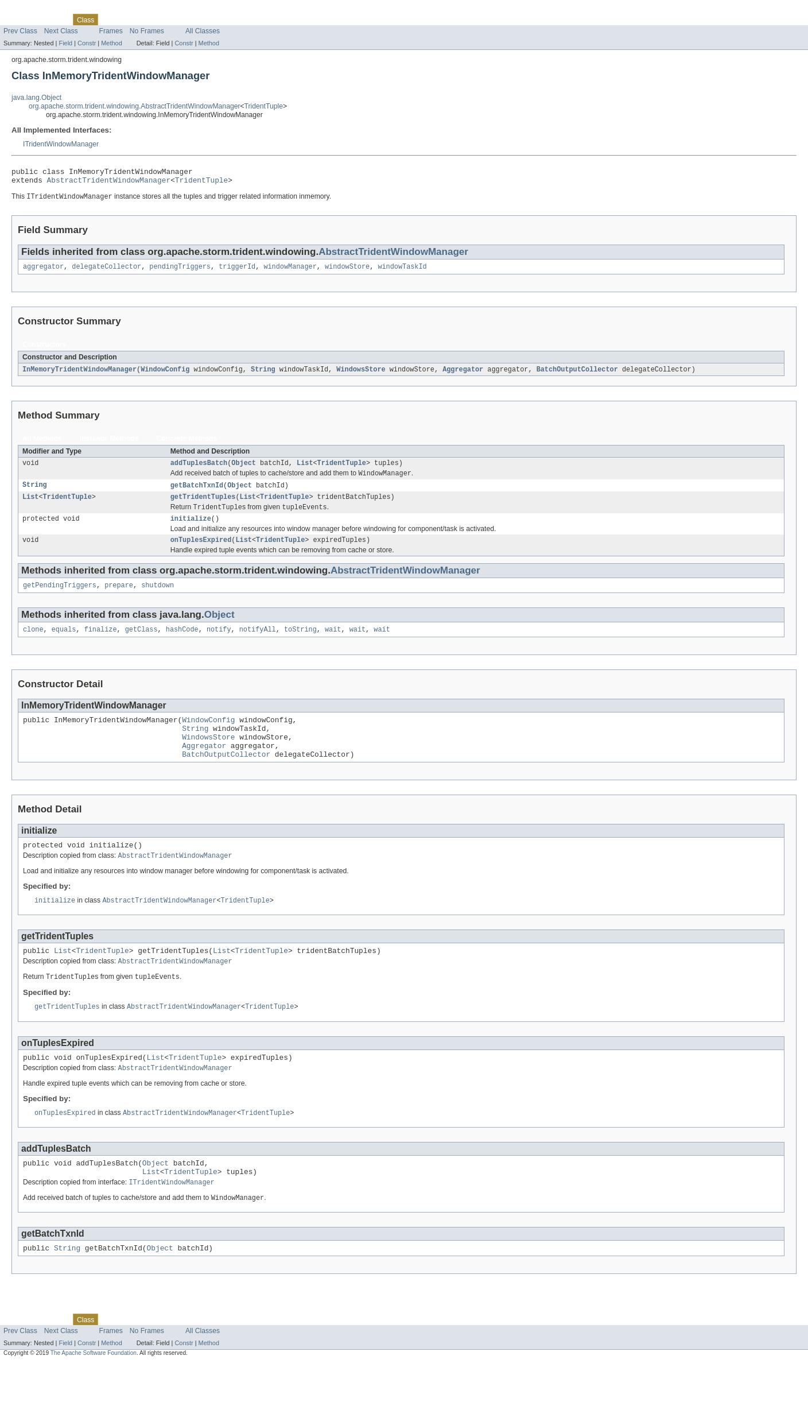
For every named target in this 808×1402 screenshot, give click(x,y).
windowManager (289, 271)
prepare (118, 598)
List (305, 469)
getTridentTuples (203, 505)
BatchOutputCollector (576, 374)
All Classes (202, 31)
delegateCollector (106, 271)
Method (111, 43)
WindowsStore (360, 374)
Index (196, 20)
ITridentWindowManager (61, 144)
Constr (86, 43)
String (263, 374)
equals (64, 643)
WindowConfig (165, 374)
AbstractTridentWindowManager (109, 183)
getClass (141, 643)
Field (65, 43)
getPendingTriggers (59, 598)
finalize (100, 643)
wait (333, 643)
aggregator (43, 271)
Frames (111, 31)
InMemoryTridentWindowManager (79, 374)
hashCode (182, 643)
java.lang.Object (36, 98)
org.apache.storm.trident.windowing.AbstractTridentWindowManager (134, 106)
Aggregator (462, 374)
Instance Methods (109, 444)
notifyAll (257, 643)
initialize (190, 529)
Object (243, 469)
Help (219, 20)
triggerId (237, 271)
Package (53, 20)
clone (33, 643)
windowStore (347, 271)
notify (219, 643)
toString (300, 643)
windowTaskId (402, 271)
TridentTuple (263, 106)
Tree (131, 20)
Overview (18, 20)
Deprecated (163, 20)
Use (110, 20)
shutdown (157, 598)
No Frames (147, 31)
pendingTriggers (180, 271)
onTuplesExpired (201, 551)
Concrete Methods (187, 444)
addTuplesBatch (199, 469)
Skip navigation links (31, 10)
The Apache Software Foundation (93, 1391)
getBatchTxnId (196, 493)
